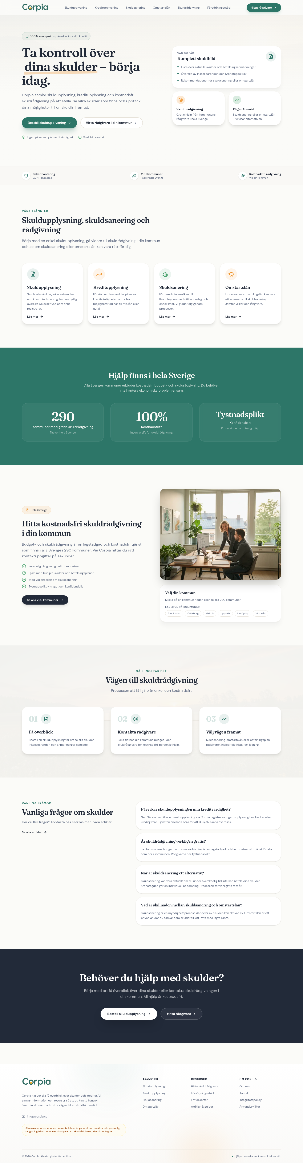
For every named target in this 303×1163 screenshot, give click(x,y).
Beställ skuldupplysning (49, 122)
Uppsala (225, 613)
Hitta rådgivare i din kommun (112, 122)
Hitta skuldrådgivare (206, 1086)
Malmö (210, 613)
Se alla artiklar (34, 832)
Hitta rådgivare (264, 7)
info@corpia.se (34, 1116)
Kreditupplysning (106, 7)
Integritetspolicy (252, 1100)
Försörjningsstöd (218, 7)
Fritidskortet (201, 1100)
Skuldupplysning (76, 7)
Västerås (260, 613)
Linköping (243, 613)
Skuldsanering (135, 7)
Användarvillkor (251, 1106)
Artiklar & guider (204, 1106)
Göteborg (193, 613)
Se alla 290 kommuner (45, 600)
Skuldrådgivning (189, 7)
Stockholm (174, 613)
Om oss (246, 1086)
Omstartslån (161, 7)
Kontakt (246, 1093)
